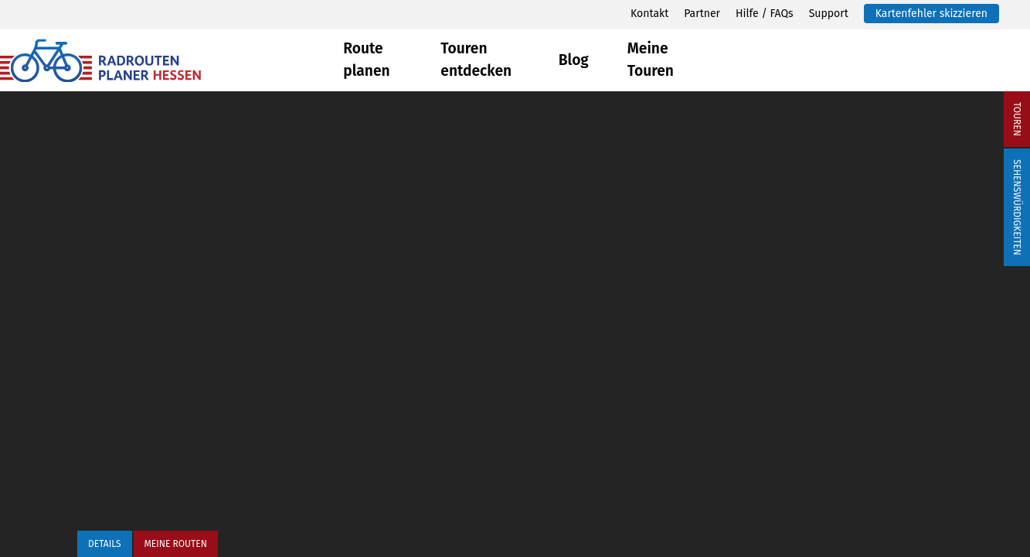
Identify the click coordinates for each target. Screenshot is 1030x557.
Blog (574, 60)
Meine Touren (650, 59)
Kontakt (649, 13)
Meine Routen (175, 543)
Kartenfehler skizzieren (931, 13)
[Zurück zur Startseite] (171, 61)
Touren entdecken (476, 59)
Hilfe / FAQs (765, 13)
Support (828, 13)
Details (104, 543)
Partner (702, 13)
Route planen (366, 59)
